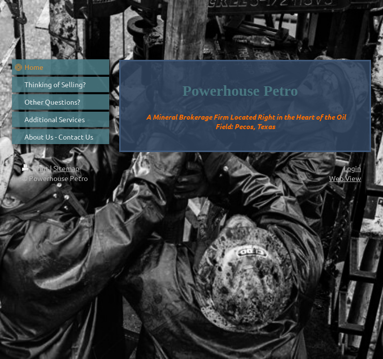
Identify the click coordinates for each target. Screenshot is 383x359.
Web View (345, 178)
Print (36, 168)
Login (352, 168)
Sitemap (66, 168)
